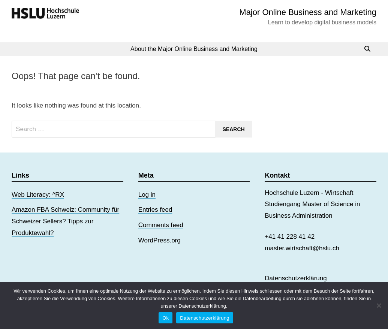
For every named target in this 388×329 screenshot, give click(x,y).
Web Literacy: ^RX (38, 194)
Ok (165, 318)
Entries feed (155, 209)
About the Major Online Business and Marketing (194, 49)
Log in (147, 194)
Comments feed (160, 225)
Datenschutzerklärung (296, 278)
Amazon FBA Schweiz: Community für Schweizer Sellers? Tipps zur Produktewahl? (65, 221)
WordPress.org (159, 240)
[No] (378, 305)
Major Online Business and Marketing (307, 12)
